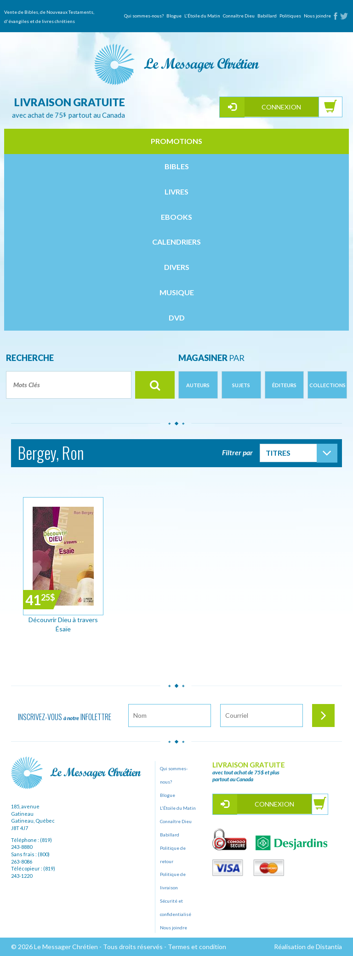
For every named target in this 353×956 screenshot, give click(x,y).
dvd (177, 317)
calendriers (176, 241)
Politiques (290, 15)
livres (176, 191)
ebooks (176, 216)
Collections (327, 385)
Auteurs (198, 385)
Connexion (281, 107)
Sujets (241, 385)
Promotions (176, 141)
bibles (177, 166)
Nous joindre (317, 15)
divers (176, 267)
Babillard (267, 15)
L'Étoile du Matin (202, 15)
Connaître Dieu (239, 15)
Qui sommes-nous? (144, 15)
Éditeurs (284, 385)
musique (176, 292)
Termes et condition (197, 946)
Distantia (329, 946)
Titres (278, 452)
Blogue (174, 15)
